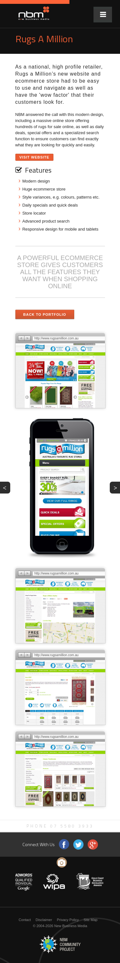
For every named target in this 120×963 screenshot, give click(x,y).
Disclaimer (44, 920)
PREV (6, 487)
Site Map (90, 920)
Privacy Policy (68, 920)
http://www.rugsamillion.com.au (57, 338)
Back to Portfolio (44, 314)
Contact (25, 920)
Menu (102, 14)
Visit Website (35, 157)
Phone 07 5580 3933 (60, 826)
